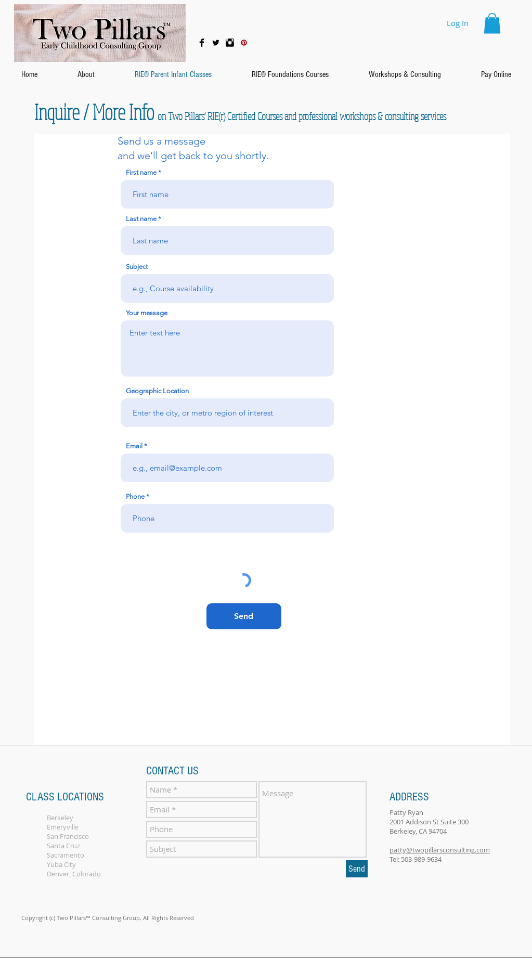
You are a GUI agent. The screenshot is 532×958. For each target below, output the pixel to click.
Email (134, 446)
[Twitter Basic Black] (216, 42)
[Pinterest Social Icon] (244, 42)
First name (141, 172)
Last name (141, 218)
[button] (492, 23)
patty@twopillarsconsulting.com (440, 850)
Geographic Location (157, 390)
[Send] (243, 616)
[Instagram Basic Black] (230, 42)
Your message (146, 312)
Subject (137, 266)
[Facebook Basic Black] (202, 42)
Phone (135, 496)
